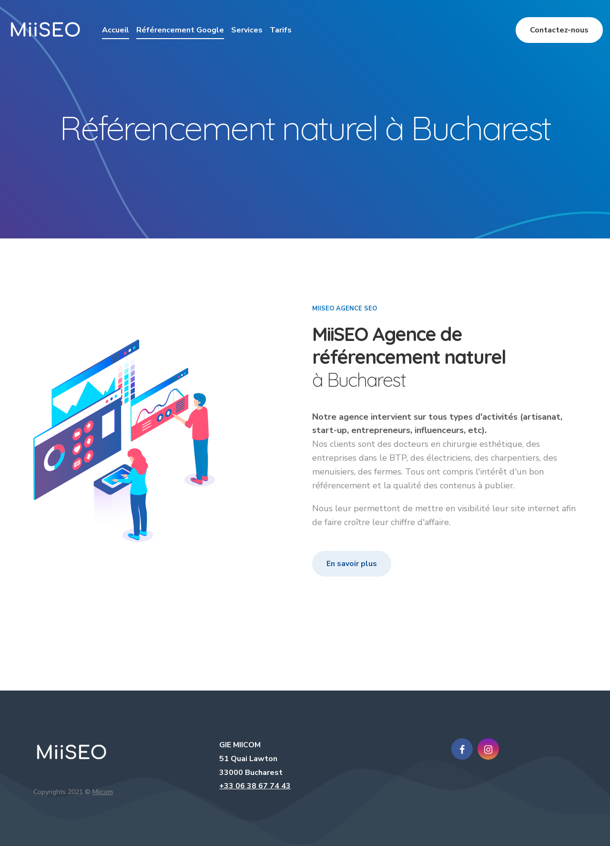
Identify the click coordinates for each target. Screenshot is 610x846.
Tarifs (281, 30)
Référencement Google (180, 30)
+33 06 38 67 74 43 (255, 786)
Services (247, 30)
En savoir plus (351, 563)
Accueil (115, 30)
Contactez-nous (559, 30)
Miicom (102, 791)
